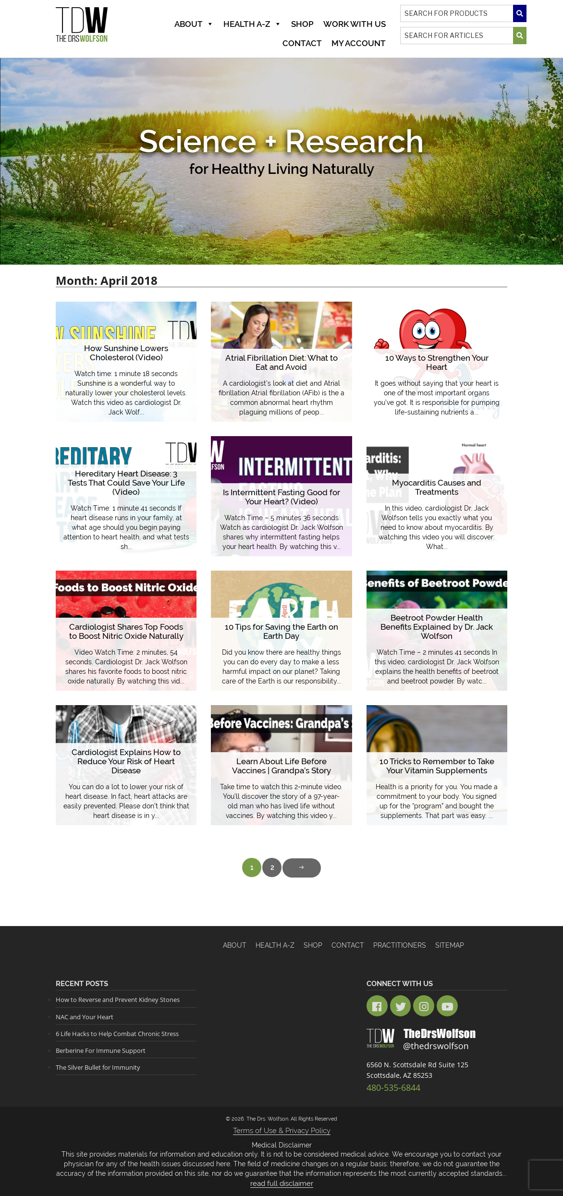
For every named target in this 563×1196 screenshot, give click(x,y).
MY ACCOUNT (358, 43)
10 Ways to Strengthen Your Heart (437, 367)
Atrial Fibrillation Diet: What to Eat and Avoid (281, 363)
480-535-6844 (388, 1082)
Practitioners (399, 945)
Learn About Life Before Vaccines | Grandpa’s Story (281, 766)
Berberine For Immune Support (101, 1049)
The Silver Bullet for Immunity (98, 1066)
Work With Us (354, 24)
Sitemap (449, 945)
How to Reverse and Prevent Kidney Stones (118, 999)
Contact (302, 43)
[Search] (463, 13)
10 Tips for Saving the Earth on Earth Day (281, 632)
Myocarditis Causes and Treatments (436, 488)
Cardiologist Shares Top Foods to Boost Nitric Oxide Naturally (126, 632)
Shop (302, 24)
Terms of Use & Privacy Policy (281, 1124)
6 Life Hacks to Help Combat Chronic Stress (117, 1032)
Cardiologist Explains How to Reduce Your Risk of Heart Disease (126, 762)
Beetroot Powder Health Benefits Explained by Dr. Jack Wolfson (437, 632)
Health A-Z (252, 24)
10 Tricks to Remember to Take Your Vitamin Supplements (437, 766)
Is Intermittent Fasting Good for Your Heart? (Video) (281, 497)
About (194, 24)
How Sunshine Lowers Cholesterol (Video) (126, 353)
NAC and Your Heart (84, 1016)
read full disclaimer (281, 1177)
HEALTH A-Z (275, 945)
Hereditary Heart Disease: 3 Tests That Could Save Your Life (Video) (126, 488)
